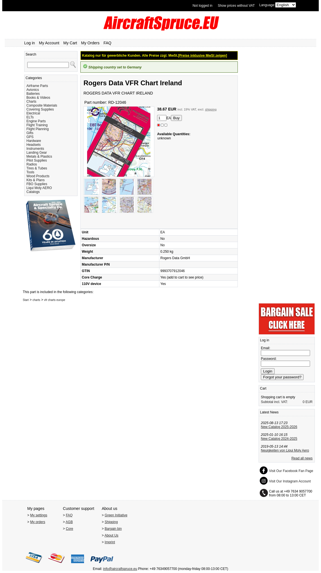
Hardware (33, 141)
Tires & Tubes (36, 168)
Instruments (35, 149)
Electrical (33, 113)
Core (69, 529)
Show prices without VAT (236, 6)
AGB (69, 522)
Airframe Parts (37, 86)
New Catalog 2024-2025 (279, 439)
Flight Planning (37, 129)
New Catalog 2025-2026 (279, 427)
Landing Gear (36, 153)
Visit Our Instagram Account (290, 481)
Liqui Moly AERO (39, 188)
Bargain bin (113, 529)
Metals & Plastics (39, 156)
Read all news (302, 458)
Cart (263, 388)
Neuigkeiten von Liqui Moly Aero (285, 450)
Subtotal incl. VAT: (274, 402)
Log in (29, 43)
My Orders (90, 43)
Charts (31, 101)
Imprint (110, 542)
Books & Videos (38, 98)
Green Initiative (116, 515)
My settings (38, 515)
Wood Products (37, 176)
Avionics (32, 90)
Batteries (33, 94)
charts (36, 300)
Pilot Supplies (36, 160)
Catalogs (33, 192)
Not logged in (203, 6)
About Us (111, 535)
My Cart (70, 43)
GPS (29, 137)
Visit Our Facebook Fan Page (291, 471)
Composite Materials (41, 105)
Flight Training (37, 125)
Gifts (29, 133)
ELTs (30, 117)
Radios (31, 164)
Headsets (33, 145)
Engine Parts (36, 121)
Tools (30, 172)
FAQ (107, 43)
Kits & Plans (35, 180)
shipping (210, 109)
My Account (49, 43)
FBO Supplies (36, 184)
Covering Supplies (40, 109)
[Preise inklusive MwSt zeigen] (202, 55)
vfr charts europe (54, 300)
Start (26, 300)
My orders (37, 522)
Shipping (111, 522)
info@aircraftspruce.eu (120, 569)
